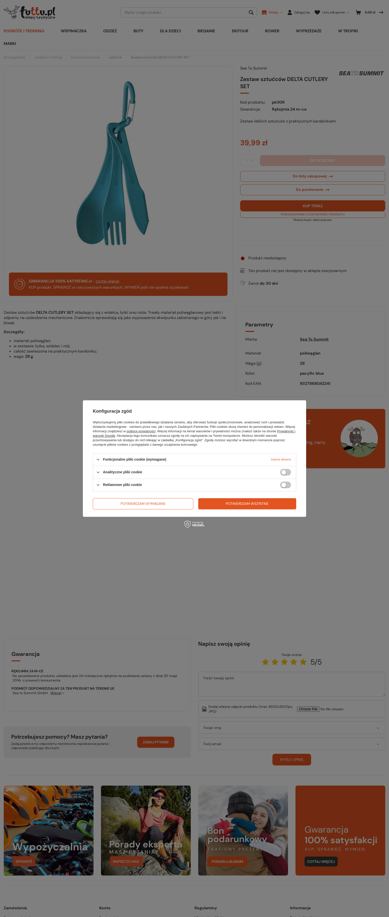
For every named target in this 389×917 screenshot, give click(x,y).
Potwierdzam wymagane (143, 503)
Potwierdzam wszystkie (247, 503)
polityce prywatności (141, 431)
